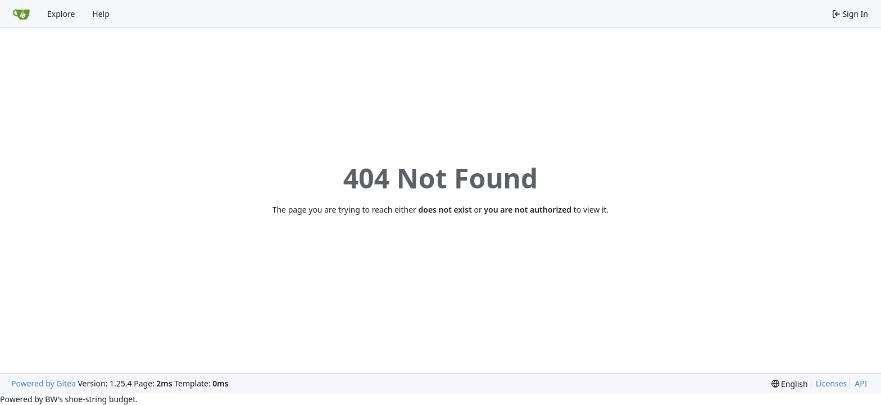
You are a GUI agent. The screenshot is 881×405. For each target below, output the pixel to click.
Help (101, 13)
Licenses (831, 383)
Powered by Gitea (43, 383)
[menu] (789, 384)
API (861, 383)
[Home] (21, 14)
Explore (61, 13)
